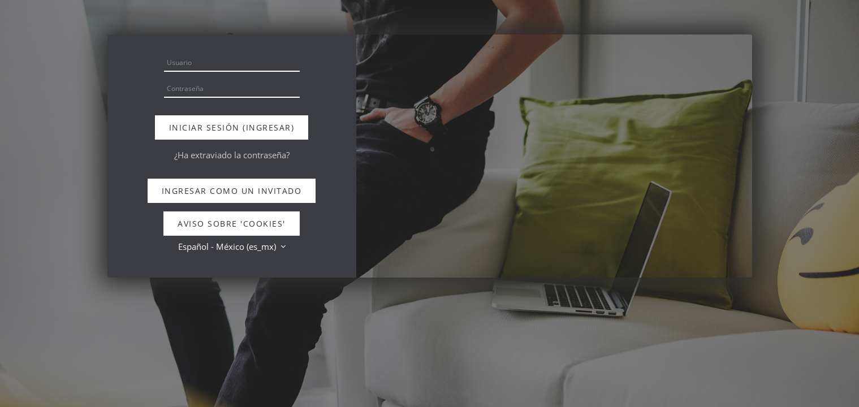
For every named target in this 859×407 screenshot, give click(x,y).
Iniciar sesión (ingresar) (232, 127)
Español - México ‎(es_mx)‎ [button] (228, 246)
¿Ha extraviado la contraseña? (232, 155)
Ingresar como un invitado (232, 190)
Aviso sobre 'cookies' (232, 223)
